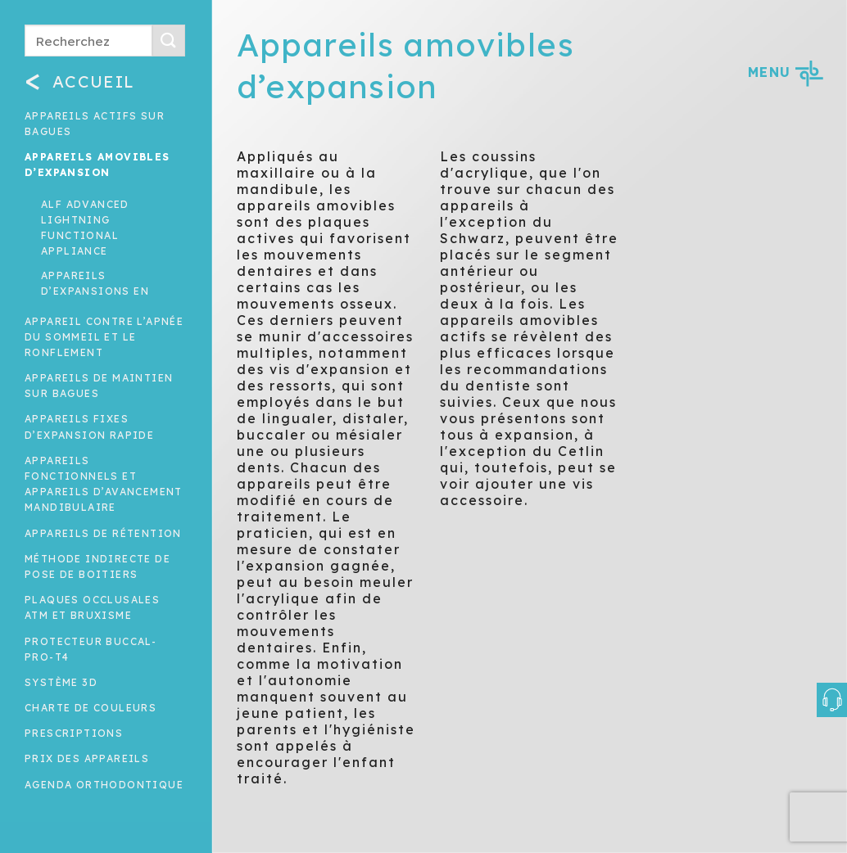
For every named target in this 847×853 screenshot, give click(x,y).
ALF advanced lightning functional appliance (85, 228)
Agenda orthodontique (104, 785)
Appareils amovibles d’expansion (97, 164)
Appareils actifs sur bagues (95, 124)
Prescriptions (74, 733)
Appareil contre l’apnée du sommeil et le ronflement (104, 337)
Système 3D (61, 682)
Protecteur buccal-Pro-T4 (90, 649)
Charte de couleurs (90, 708)
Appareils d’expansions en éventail (95, 291)
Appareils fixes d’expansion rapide (89, 426)
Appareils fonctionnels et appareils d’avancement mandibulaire (104, 484)
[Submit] (168, 40)
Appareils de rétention (103, 533)
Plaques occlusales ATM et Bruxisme (92, 607)
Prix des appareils (87, 758)
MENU (785, 72)
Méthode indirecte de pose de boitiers (97, 566)
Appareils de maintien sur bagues (99, 385)
